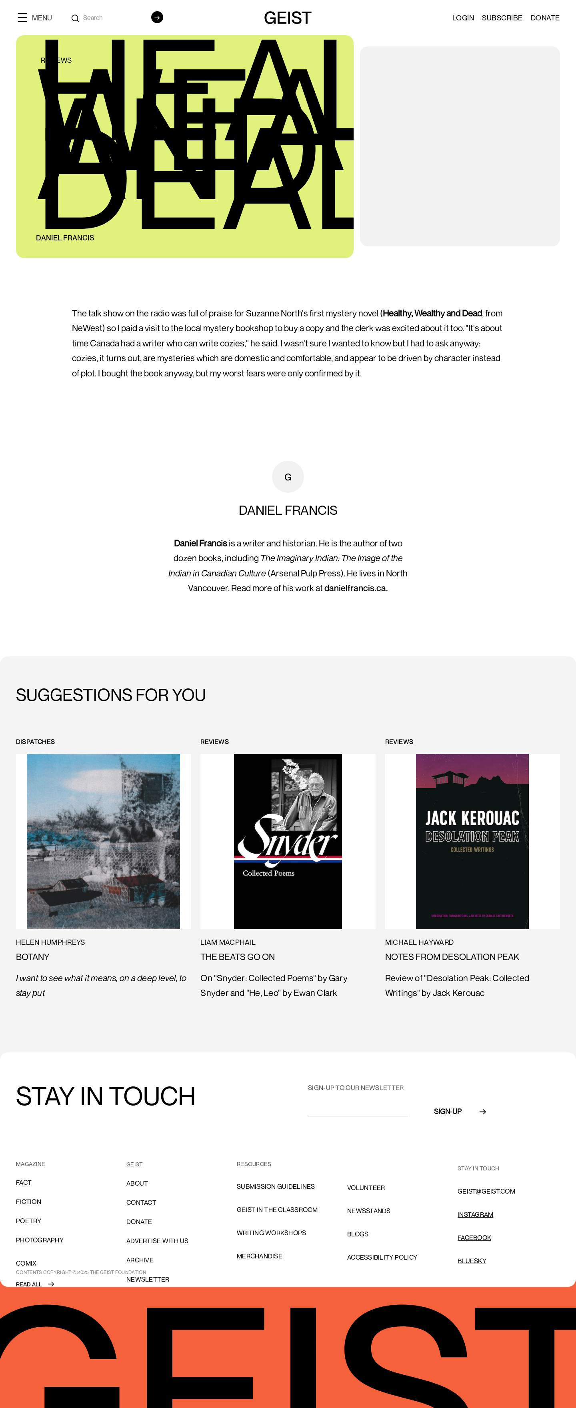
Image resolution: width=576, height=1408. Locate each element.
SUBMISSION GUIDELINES (276, 1186)
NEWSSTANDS (369, 1211)
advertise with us (157, 1241)
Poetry (29, 1221)
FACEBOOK (474, 1238)
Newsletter (148, 1279)
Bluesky (472, 1261)
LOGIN (463, 17)
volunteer (366, 1188)
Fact (24, 1182)
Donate (545, 17)
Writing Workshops (271, 1233)
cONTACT (141, 1202)
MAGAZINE (30, 1163)
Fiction (28, 1202)
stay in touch (478, 1168)
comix (26, 1263)
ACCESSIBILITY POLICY (382, 1257)
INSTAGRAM (475, 1214)
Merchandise (259, 1256)
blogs (357, 1234)
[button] (38, 17)
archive (140, 1260)
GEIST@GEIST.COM (486, 1191)
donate (139, 1222)
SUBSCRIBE (502, 17)
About (137, 1183)
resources (254, 1163)
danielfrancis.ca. (356, 588)
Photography (40, 1240)
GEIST (134, 1164)
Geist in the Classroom (277, 1210)
